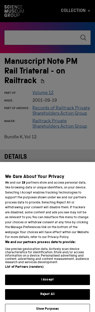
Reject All (47, 297)
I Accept (47, 282)
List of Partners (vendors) (24, 270)
